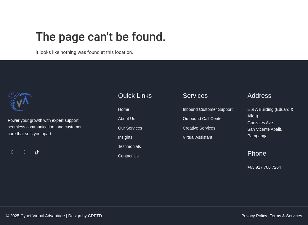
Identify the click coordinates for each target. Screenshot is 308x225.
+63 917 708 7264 (264, 167)
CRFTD (95, 215)
